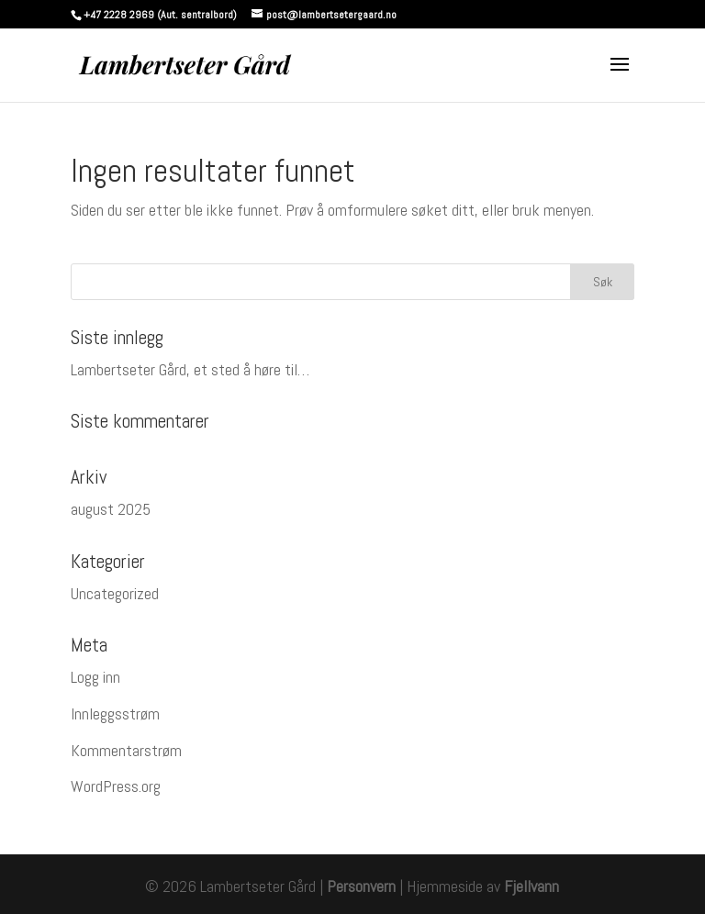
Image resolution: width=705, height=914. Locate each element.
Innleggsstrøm (115, 713)
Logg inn (95, 676)
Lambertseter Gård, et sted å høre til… (190, 369)
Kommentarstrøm (126, 750)
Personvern (361, 886)
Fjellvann (531, 886)
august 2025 (111, 508)
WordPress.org (116, 786)
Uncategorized (115, 593)
